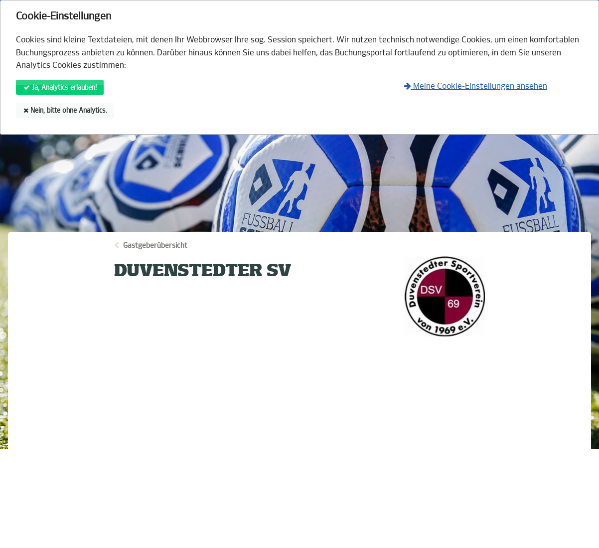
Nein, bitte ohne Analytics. (65, 110)
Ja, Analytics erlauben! (60, 87)
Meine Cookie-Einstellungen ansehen (475, 86)
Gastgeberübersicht (155, 245)
